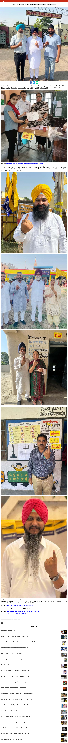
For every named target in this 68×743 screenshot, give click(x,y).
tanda (9, 619)
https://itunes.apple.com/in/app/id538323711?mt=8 (16, 613)
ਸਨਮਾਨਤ (15, 619)
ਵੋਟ (12, 619)
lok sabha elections (4, 619)
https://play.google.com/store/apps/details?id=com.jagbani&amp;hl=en (23, 611)
